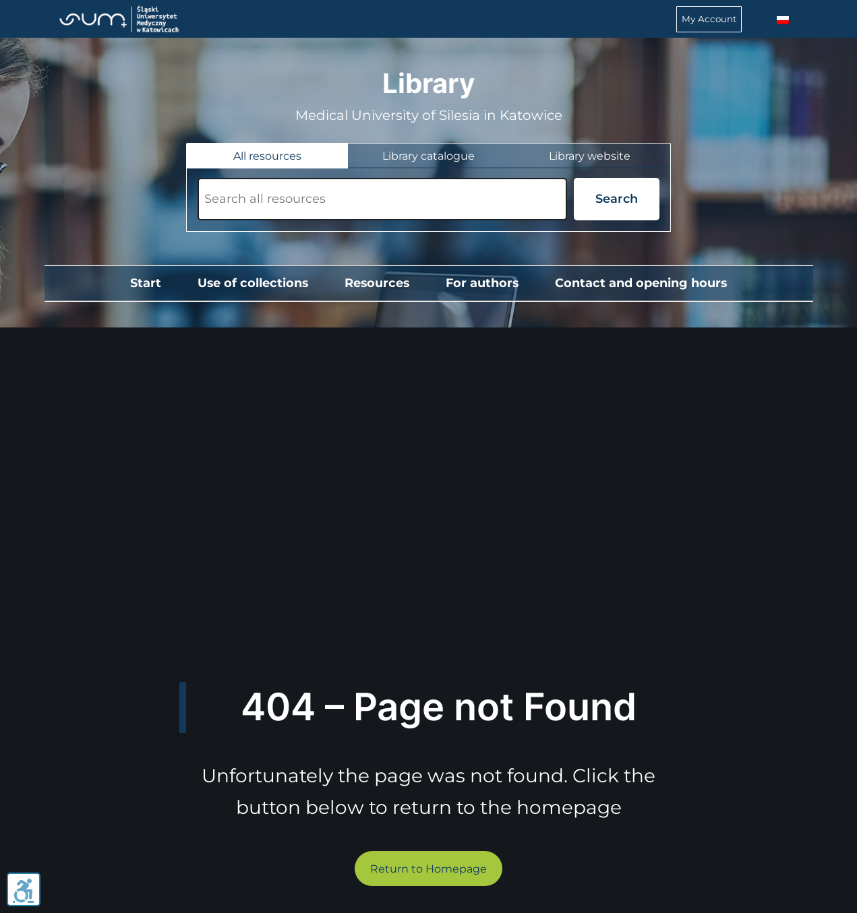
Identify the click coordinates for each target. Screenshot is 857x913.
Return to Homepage (428, 868)
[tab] (267, 156)
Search (616, 198)
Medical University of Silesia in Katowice (428, 115)
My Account (709, 18)
